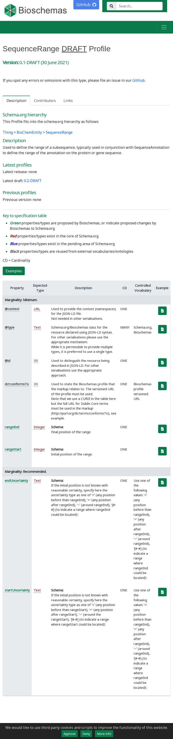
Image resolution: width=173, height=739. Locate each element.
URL (37, 309)
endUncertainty (16, 480)
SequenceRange (59, 132)
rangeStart (13, 449)
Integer (39, 427)
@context (12, 309)
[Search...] (139, 6)
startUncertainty (17, 590)
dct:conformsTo (17, 384)
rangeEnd (12, 427)
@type (9, 327)
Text (37, 327)
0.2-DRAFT (33, 180)
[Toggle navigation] (164, 27)
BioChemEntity (29, 132)
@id (7, 360)
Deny (86, 734)
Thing (8, 132)
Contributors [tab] (45, 100)
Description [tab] (16, 100)
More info (104, 734)
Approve (70, 734)
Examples (14, 270)
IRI (36, 360)
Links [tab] (68, 100)
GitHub (138, 80)
